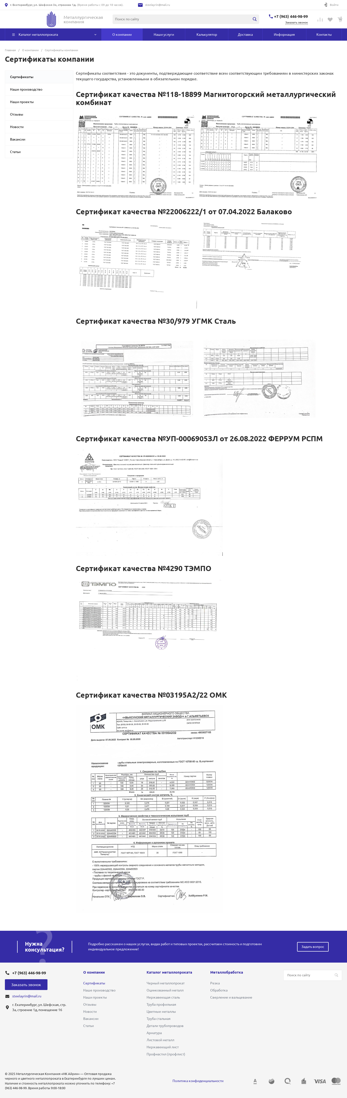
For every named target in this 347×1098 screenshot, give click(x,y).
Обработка (219, 990)
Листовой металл (160, 1040)
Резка (215, 983)
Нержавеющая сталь (163, 997)
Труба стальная (159, 1019)
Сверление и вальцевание (231, 997)
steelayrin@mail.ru (157, 4)
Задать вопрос (312, 947)
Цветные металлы (161, 1012)
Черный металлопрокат (166, 983)
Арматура (154, 1033)
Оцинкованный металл (165, 990)
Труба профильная (161, 1004)
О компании (94, 972)
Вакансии (17, 139)
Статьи (15, 152)
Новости (16, 127)
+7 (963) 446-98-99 (291, 16)
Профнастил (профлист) (166, 1054)
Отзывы (16, 114)
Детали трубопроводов (165, 1026)
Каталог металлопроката (169, 972)
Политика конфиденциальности (198, 1081)
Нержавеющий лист (163, 1047)
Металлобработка (226, 972)
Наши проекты (22, 102)
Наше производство (26, 89)
